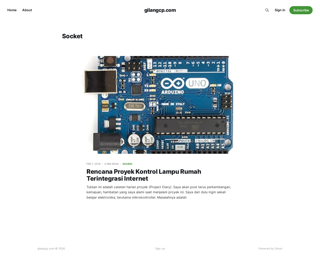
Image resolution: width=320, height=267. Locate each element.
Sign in (280, 10)
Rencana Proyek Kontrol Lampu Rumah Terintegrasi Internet (144, 175)
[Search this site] (267, 10)
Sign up (160, 248)
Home (12, 10)
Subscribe (301, 10)
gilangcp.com (160, 10)
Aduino (127, 163)
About (27, 10)
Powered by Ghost (270, 248)
